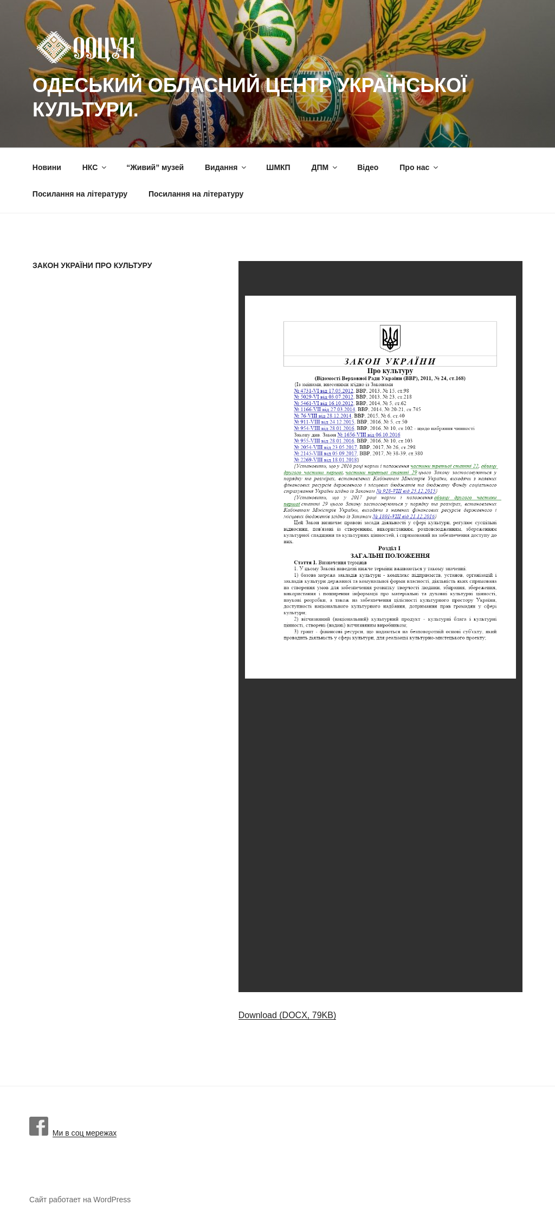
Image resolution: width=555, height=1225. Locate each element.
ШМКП (278, 167)
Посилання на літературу (80, 194)
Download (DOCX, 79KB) (287, 1015)
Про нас (419, 167)
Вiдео (367, 167)
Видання (226, 167)
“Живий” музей (155, 167)
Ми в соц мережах (73, 1133)
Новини (47, 167)
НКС (95, 167)
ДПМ (325, 167)
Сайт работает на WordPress (80, 1199)
